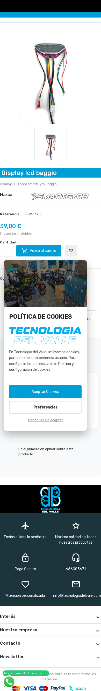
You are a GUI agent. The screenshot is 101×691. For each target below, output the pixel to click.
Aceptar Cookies (45, 392)
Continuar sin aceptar (45, 420)
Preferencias (45, 407)
